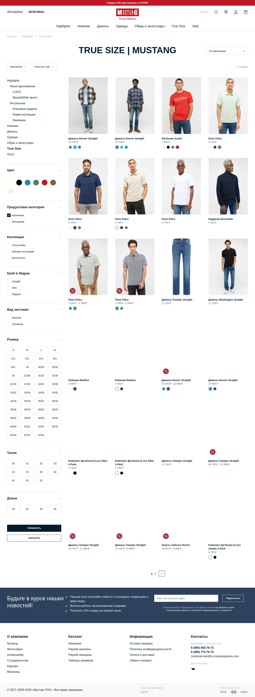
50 (27, 480)
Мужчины (36, 11)
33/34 (27, 392)
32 (41, 463)
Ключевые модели (25, 108)
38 (55, 472)
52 (41, 480)
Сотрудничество (18, 660)
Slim (14, 287)
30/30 (41, 367)
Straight (16, 281)
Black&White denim (25, 97)
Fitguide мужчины (79, 649)
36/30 (27, 409)
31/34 (55, 375)
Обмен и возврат (141, 660)
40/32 (55, 418)
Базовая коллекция (23, 251)
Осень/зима (19, 245)
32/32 (27, 384)
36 (41, 472)
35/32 (41, 401)
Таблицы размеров (80, 660)
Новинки (83, 26)
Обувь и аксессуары (150, 26)
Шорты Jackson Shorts (176, 545)
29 (27, 367)
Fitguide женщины (80, 654)
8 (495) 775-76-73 (202, 651)
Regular (16, 294)
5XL (55, 358)
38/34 (27, 418)
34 (13, 472)
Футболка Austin (172, 138)
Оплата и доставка (142, 654)
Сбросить (34, 538)
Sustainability (15, 654)
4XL (41, 358)
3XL (27, 358)
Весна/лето (18, 258)
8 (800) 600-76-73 (202, 647)
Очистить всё (42, 66)
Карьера (12, 666)
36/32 (55, 409)
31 (27, 463)
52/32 (27, 435)
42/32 (27, 426)
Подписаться (233, 598)
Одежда (122, 26)
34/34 (13, 401)
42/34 (41, 426)
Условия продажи (141, 643)
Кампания (19, 120)
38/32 (13, 418)
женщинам (18, 221)
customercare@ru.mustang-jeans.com (215, 656)
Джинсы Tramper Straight (177, 299)
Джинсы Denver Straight (83, 138)
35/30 (27, 401)
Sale (195, 26)
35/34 (55, 401)
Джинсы (103, 26)
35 (27, 472)
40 (13, 480)
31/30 (27, 375)
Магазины (13, 671)
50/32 (55, 426)
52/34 (41, 435)
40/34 (13, 426)
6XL (13, 367)
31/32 (41, 375)
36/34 (41, 409)
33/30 (55, 384)
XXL (13, 358)
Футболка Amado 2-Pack (215, 557)
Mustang (12, 643)
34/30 (41, 392)
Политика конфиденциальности (150, 649)
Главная (11, 36)
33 (55, 463)
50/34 (13, 435)
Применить (34, 528)
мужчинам (16, 66)
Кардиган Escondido (220, 219)
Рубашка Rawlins (78, 380)
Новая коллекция (24, 114)
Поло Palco (215, 138)
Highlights (27, 36)
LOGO (17, 91)
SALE (10, 154)
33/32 (13, 392)
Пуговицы (17, 324)
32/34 (41, 384)
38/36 (41, 418)
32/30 (13, 384)
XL (54, 350)
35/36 (13, 409)
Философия (14, 649)
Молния (16, 317)
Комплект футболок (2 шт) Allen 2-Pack (70, 473)
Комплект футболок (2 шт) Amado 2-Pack (210, 557)
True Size (178, 26)
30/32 (55, 367)
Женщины (15, 11)
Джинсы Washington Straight (225, 299)
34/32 (55, 392)
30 (13, 375)
